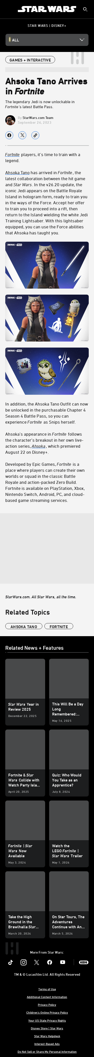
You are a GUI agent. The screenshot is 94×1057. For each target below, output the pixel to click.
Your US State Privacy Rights (47, 1020)
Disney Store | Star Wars (47, 1028)
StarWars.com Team (38, 117)
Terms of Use (47, 989)
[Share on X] (22, 135)
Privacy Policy (47, 1004)
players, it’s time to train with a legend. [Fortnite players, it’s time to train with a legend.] (42, 157)
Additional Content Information (47, 997)
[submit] (85, 9)
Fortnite (12, 154)
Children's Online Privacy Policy (47, 1012)
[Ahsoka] (39, 445)
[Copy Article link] (35, 135)
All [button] (15, 40)
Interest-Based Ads (47, 1043)
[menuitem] (8, 9)
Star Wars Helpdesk (47, 1036)
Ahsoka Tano (17, 172)
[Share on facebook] (9, 135)
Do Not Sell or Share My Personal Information (47, 1051)
